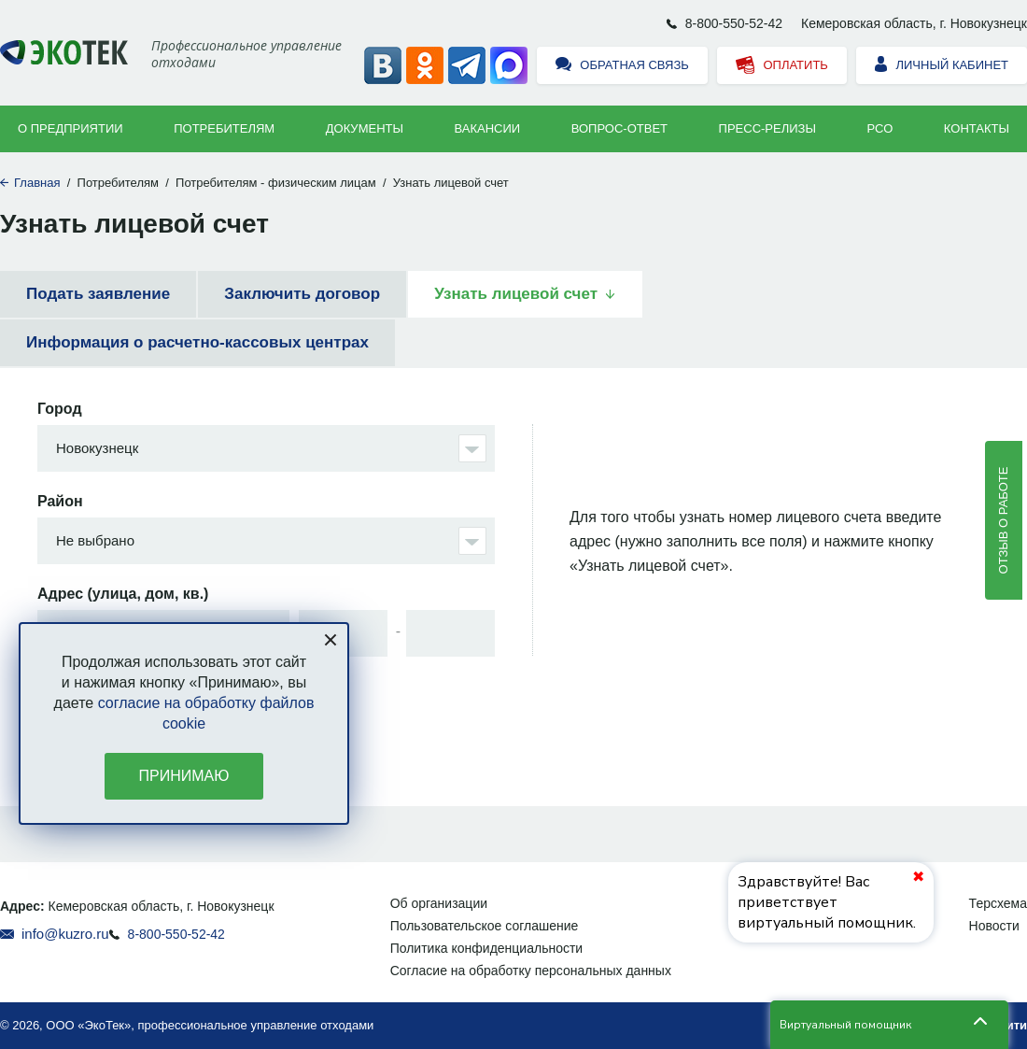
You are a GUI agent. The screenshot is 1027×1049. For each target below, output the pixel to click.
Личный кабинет (941, 66)
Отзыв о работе (1003, 520)
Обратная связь (622, 66)
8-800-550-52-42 (733, 23)
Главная (37, 183)
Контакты (976, 128)
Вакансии (488, 128)
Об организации (438, 903)
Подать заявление (98, 294)
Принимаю (184, 776)
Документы (364, 128)
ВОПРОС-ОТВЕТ (619, 128)
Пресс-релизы (767, 128)
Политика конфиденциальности (487, 948)
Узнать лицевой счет (516, 294)
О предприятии (70, 128)
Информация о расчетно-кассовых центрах (197, 342)
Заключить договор (302, 294)
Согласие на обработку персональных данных (530, 970)
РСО (880, 128)
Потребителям (224, 128)
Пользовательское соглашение (484, 925)
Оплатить (782, 66)
